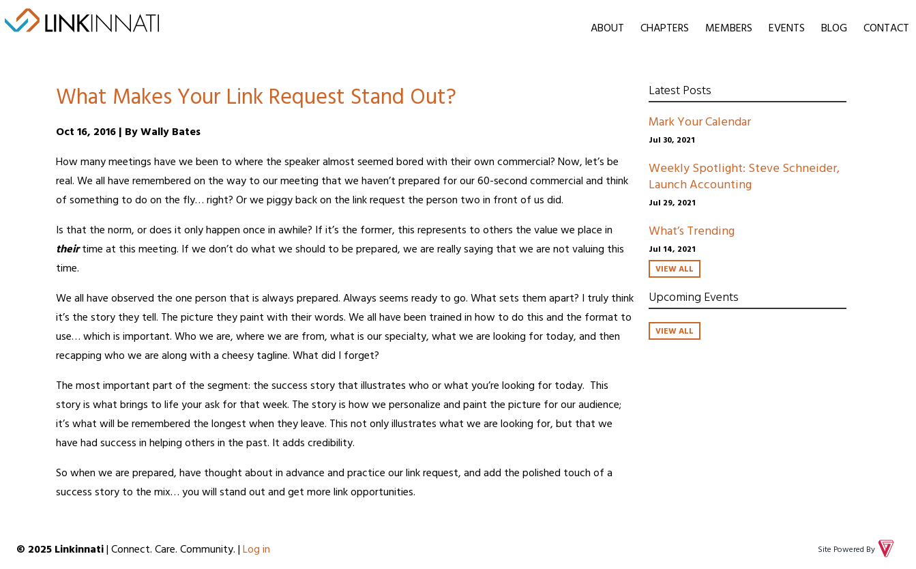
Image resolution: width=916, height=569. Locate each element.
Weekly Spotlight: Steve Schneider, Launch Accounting (744, 175)
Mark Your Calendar (700, 121)
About (607, 27)
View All (674, 268)
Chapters (664, 27)
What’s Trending (692, 230)
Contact (886, 27)
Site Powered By (857, 548)
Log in (256, 548)
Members (728, 27)
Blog (834, 27)
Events (787, 27)
